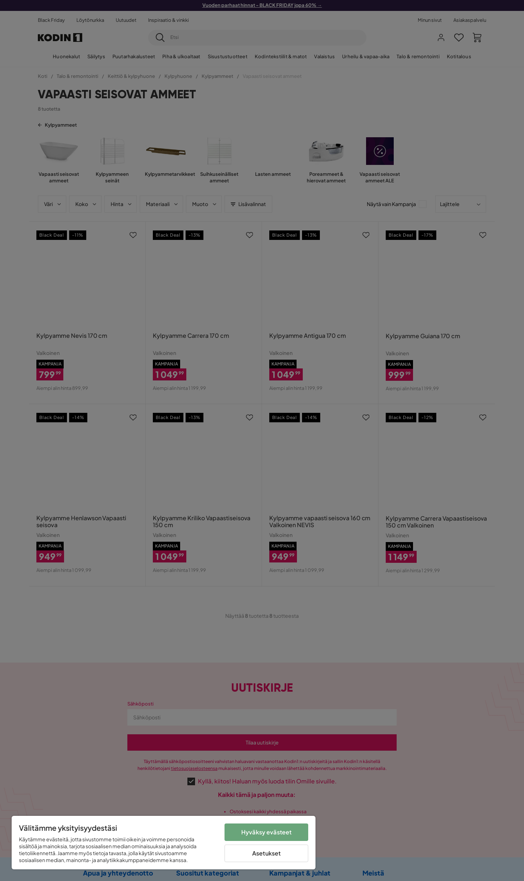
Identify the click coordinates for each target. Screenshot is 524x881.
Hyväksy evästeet (266, 832)
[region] (163, 842)
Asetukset (266, 853)
